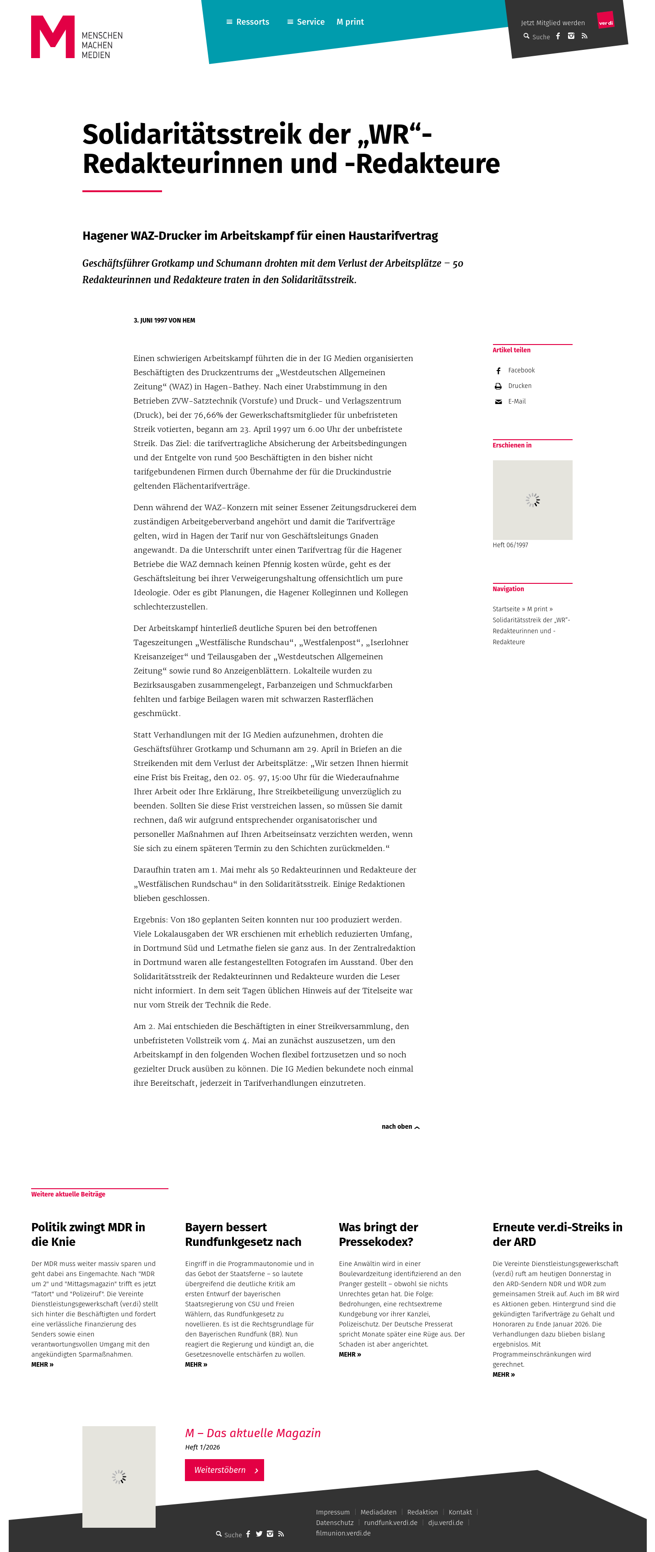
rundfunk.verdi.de (391, 1523)
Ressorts (252, 22)
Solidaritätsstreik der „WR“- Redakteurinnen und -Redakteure (531, 631)
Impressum (333, 1512)
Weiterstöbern (220, 1470)
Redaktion (422, 1512)
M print (350, 22)
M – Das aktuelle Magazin (253, 1433)
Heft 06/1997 (533, 504)
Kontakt (460, 1512)
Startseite (506, 609)
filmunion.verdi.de (343, 1533)
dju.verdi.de (445, 1523)
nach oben (397, 1127)
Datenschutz (335, 1523)
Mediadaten (379, 1512)
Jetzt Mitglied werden (553, 23)
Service (311, 22)
